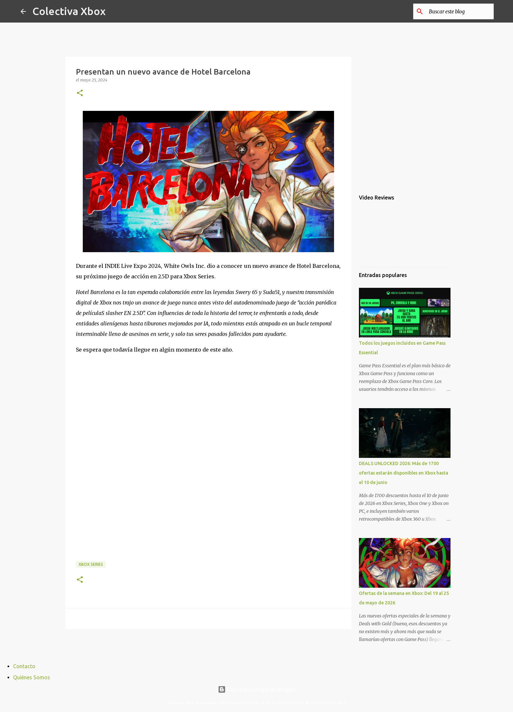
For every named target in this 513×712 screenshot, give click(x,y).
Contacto (24, 666)
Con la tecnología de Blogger (256, 689)
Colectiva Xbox (69, 11)
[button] (80, 93)
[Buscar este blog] (459, 11)
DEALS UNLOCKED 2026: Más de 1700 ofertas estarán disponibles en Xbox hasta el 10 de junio (403, 473)
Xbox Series (91, 564)
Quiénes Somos (31, 677)
